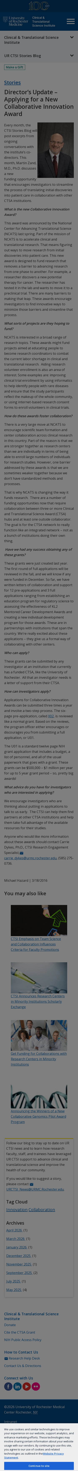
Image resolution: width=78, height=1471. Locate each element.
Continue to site (39, 1466)
